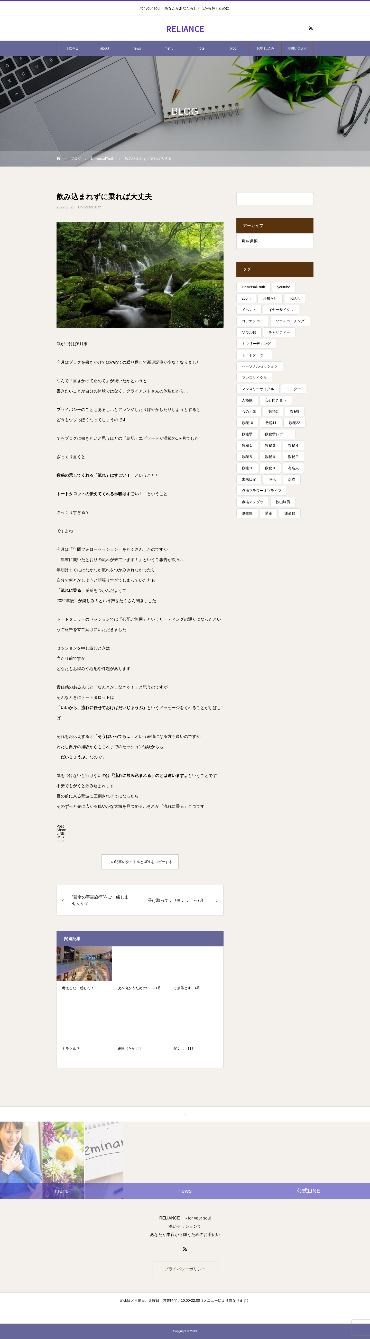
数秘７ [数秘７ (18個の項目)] (293, 457)
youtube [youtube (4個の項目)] (284, 287)
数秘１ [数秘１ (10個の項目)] (247, 445)
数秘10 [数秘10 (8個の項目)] (247, 423)
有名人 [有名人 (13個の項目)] (293, 468)
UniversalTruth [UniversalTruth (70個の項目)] (253, 287)
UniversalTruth (89, 207)
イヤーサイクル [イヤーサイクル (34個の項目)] (281, 310)
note (201, 48)
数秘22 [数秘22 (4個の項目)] (294, 423)
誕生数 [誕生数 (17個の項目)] (247, 513)
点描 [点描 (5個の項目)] (291, 479)
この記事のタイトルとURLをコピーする (140, 862)
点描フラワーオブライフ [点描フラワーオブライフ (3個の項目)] (261, 491)
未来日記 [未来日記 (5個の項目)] (249, 479)
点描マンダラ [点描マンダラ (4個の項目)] (252, 502)
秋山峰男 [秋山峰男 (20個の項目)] (283, 502)
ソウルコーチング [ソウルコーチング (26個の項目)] (290, 321)
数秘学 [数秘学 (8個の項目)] (247, 434)
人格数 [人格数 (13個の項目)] (247, 400)
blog (233, 48)
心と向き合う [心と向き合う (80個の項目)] (275, 400)
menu (168, 48)
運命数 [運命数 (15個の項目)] (289, 513)
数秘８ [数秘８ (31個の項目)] (247, 468)
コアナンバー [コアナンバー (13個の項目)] (252, 321)
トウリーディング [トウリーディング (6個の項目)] (256, 344)
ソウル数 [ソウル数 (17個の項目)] (249, 332)
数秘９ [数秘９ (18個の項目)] (270, 468)
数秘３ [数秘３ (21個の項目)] (270, 445)
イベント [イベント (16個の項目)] (249, 310)
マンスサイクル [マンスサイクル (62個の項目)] (254, 377)
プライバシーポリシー (185, 1269)
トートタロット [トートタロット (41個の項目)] (254, 355)
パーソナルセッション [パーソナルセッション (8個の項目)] (260, 366)
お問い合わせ (297, 48)
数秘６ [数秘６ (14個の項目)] (270, 457)
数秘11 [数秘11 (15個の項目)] (271, 423)
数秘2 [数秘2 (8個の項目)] (273, 411)
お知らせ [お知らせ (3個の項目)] (270, 298)
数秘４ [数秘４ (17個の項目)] (293, 445)
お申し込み (265, 48)
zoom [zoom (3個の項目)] (246, 298)
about (104, 48)
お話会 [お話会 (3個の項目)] (295, 298)
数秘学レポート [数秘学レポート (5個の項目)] (277, 434)
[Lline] (60, 833)
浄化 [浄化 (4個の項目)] (272, 479)
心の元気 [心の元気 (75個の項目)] (249, 411)
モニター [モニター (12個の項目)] (293, 389)
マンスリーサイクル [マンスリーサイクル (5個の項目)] (258, 389)
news (137, 48)
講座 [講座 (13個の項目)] (268, 513)
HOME (72, 48)
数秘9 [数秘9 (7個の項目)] (294, 411)
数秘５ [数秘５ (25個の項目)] (247, 457)
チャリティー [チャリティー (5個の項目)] (279, 332)
